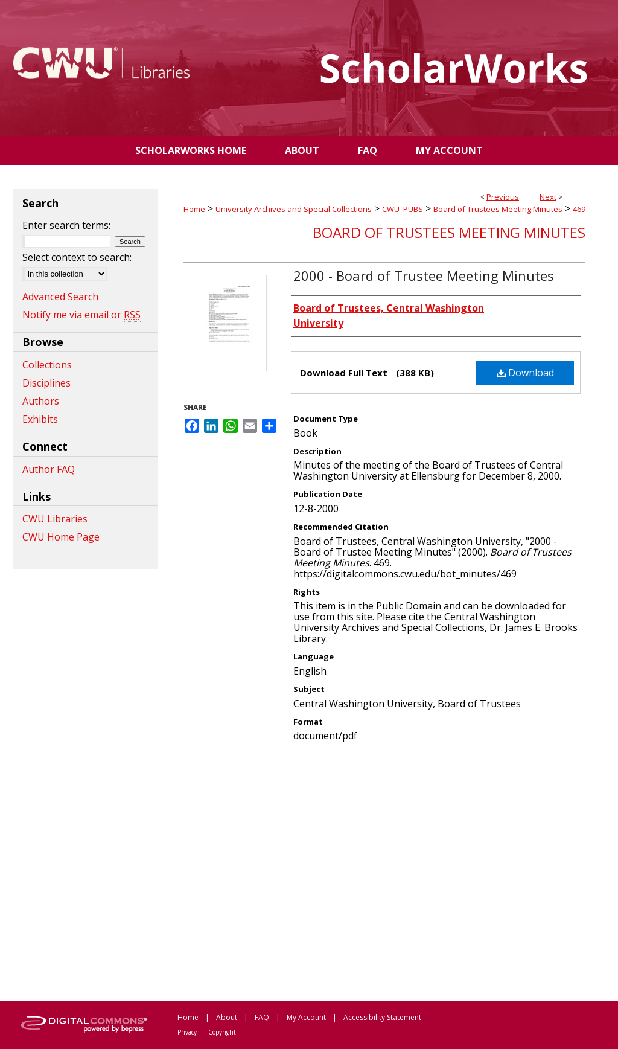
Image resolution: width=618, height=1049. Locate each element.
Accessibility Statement (382, 1017)
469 (579, 209)
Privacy (187, 1032)
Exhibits (40, 419)
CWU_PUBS (402, 209)
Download (525, 372)
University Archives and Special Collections (293, 209)
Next (548, 196)
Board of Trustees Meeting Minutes (497, 209)
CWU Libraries (55, 518)
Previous (502, 196)
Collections (47, 364)
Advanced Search (60, 296)
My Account (306, 1017)
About (226, 1017)
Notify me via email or (81, 314)
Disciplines (46, 383)
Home (194, 209)
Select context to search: (77, 257)
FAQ (262, 1017)
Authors (40, 401)
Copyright (222, 1032)
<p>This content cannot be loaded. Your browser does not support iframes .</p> (384, 870)
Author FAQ (48, 469)
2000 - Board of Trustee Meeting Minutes (423, 275)
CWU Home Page (61, 537)
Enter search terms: (66, 225)
